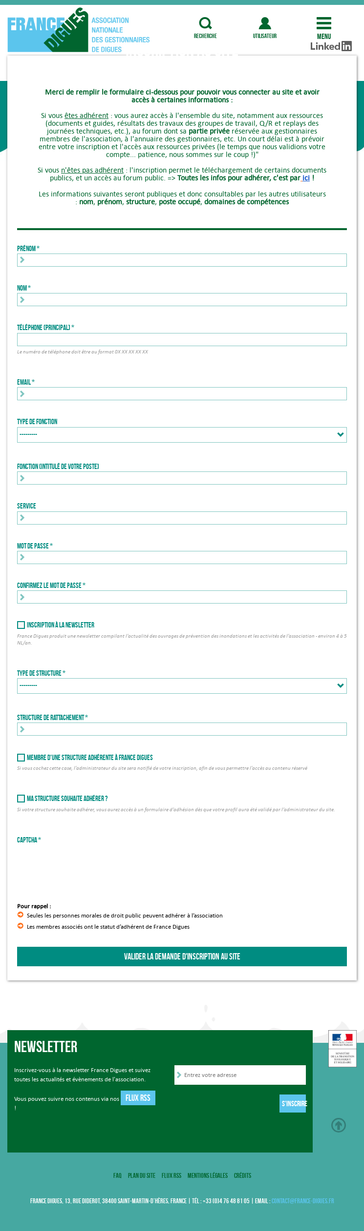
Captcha (27, 840)
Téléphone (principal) (43, 328)
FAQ (117, 1175)
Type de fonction (37, 422)
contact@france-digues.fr (303, 1201)
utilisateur (265, 23)
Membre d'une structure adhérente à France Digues (90, 758)
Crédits (242, 1175)
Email (24, 382)
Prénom (26, 249)
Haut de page (338, 1125)
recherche (205, 23)
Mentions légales (208, 1175)
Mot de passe (33, 546)
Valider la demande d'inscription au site (182, 956)
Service (26, 506)
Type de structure (39, 673)
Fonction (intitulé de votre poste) (58, 466)
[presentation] (91, 864)
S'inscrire (294, 1103)
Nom (22, 288)
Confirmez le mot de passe (49, 585)
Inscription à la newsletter (60, 625)
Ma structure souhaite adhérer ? (67, 798)
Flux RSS (138, 1098)
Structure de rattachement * (52, 718)
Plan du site (141, 1175)
